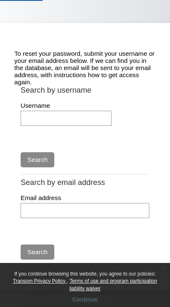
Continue (85, 299)
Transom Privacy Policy (40, 281)
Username (35, 105)
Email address (41, 197)
